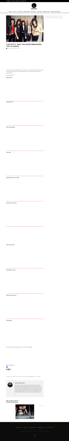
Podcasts (39, 11)
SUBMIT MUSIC (50, 427)
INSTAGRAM (33, 427)
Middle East (46, 11)
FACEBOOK (18, 427)
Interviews (26, 11)
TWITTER (25, 427)
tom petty (20, 376)
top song (38, 376)
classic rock (9, 376)
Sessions (33, 11)
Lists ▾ (14, 11)
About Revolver (55, 11)
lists (12, 376)
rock (17, 376)
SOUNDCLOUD (41, 427)
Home (10, 11)
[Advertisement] (24, 61)
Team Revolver (10, 48)
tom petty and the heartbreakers (28, 376)
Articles (20, 11)
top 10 (35, 376)
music (14, 376)
